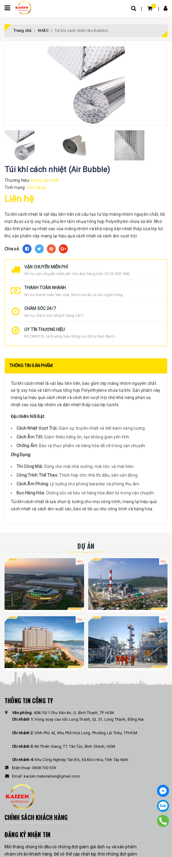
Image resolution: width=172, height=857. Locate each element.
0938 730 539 (44, 768)
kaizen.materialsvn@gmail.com (52, 776)
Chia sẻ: (12, 248)
